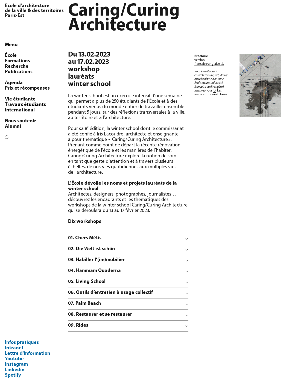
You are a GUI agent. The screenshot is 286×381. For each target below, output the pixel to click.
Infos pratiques (22, 342)
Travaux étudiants (25, 104)
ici (214, 90)
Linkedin (15, 370)
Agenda (14, 82)
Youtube (14, 359)
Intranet (14, 348)
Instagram (16, 364)
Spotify (13, 375)
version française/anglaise (207, 62)
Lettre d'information (27, 353)
